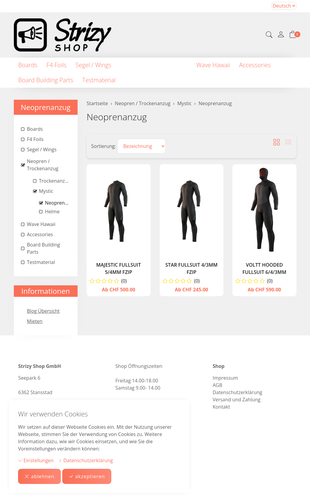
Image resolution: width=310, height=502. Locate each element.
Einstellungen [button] (36, 460)
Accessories (255, 65)
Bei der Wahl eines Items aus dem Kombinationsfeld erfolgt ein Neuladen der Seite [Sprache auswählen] (283, 6)
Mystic (46, 191)
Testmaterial (99, 80)
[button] (269, 35)
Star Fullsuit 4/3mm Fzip (191, 268)
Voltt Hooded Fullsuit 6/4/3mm (264, 268)
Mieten (35, 321)
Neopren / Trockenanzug (153, 65)
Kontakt (221, 406)
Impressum (225, 378)
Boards (28, 65)
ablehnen (39, 476)
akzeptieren (87, 476)
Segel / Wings (93, 65)
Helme (52, 211)
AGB (217, 385)
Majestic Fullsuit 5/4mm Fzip (118, 268)
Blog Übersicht (43, 311)
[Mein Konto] (281, 34)
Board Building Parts (45, 80)
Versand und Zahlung (236, 399)
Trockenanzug (55, 180)
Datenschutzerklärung (85, 460)
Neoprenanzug (117, 117)
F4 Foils (56, 65)
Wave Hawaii (213, 65)
